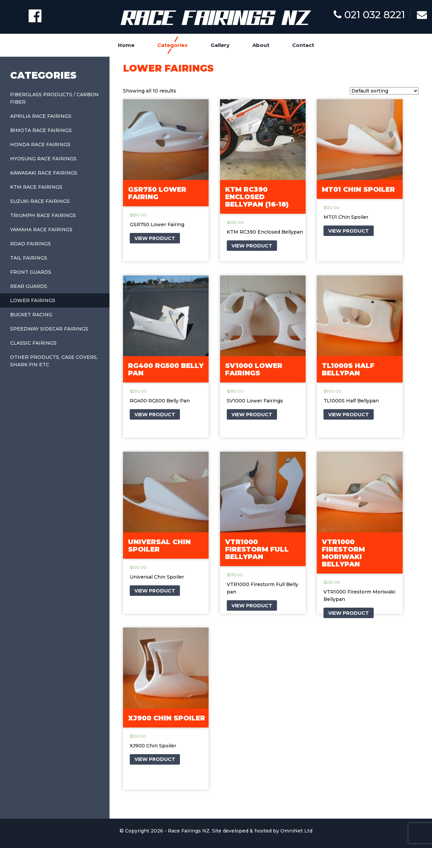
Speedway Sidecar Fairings (49, 329)
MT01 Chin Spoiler (358, 189)
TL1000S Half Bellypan (348, 369)
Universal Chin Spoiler (159, 545)
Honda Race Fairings (40, 144)
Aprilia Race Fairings (40, 116)
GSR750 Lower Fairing (157, 193)
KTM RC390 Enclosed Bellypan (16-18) (257, 197)
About (260, 45)
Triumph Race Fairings (43, 215)
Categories (172, 45)
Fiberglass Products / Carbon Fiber (54, 98)
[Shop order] (384, 91)
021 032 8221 (369, 14)
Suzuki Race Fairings (40, 201)
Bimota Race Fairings (41, 130)
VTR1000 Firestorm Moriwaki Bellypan (343, 553)
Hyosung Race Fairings (43, 159)
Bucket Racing (31, 315)
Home (126, 45)
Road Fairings (30, 244)
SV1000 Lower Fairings (253, 369)
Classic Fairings (33, 343)
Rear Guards (28, 286)
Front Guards (30, 272)
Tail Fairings (28, 258)
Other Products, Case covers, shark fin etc (54, 361)
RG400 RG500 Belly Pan (166, 369)
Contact (303, 45)
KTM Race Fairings (36, 187)
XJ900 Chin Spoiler (166, 718)
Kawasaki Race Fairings (43, 173)
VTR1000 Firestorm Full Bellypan (257, 549)
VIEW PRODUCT (154, 238)
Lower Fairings (32, 300)
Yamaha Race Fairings (41, 230)
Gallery (220, 45)
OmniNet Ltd (296, 831)
